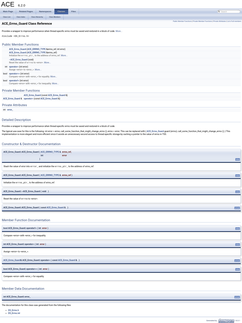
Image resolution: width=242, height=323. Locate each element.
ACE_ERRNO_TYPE (36, 49)
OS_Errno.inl (14, 313)
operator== (14, 73)
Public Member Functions (182, 21)
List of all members (234, 21)
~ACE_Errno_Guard (18, 59)
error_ (10, 109)
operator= (14, 66)
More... (119, 31)
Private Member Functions (202, 21)
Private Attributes (219, 21)
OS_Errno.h (13, 310)
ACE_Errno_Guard (17, 49)
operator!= (14, 80)
